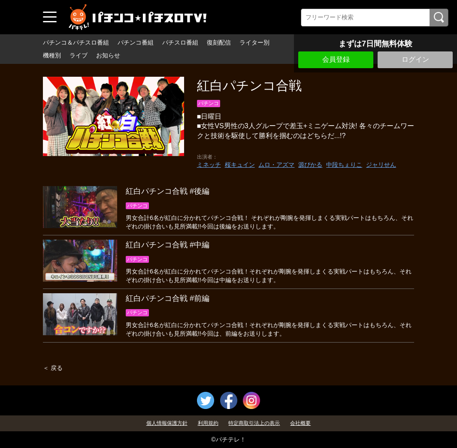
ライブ (79, 55)
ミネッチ (209, 164)
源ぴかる (310, 164)
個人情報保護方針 (167, 423)
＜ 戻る (53, 367)
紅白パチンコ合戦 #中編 (167, 245)
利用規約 (208, 423)
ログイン (415, 59)
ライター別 (254, 42)
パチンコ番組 (136, 42)
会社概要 (300, 423)
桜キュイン (240, 164)
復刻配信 (219, 42)
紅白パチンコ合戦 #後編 (167, 191)
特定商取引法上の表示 (254, 423)
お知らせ (108, 55)
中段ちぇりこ (344, 164)
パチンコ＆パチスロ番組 (76, 42)
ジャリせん (381, 164)
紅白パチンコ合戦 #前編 (167, 298)
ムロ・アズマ (276, 164)
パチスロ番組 (180, 42)
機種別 (52, 55)
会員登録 (336, 59)
